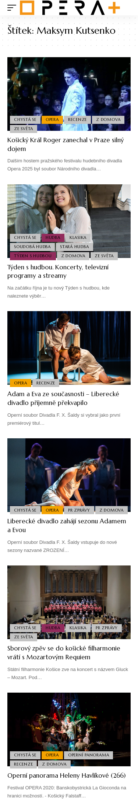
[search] (125, 7)
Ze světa (23, 128)
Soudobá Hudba (32, 246)
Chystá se (25, 119)
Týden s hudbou (33, 255)
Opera (52, 119)
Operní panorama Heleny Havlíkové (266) (66, 775)
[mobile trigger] (13, 7)
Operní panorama (88, 754)
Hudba (53, 237)
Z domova (108, 119)
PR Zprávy (79, 510)
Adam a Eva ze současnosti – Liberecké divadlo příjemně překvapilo (63, 398)
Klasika (78, 237)
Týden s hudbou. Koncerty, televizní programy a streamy (58, 271)
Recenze (77, 119)
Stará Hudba (74, 246)
